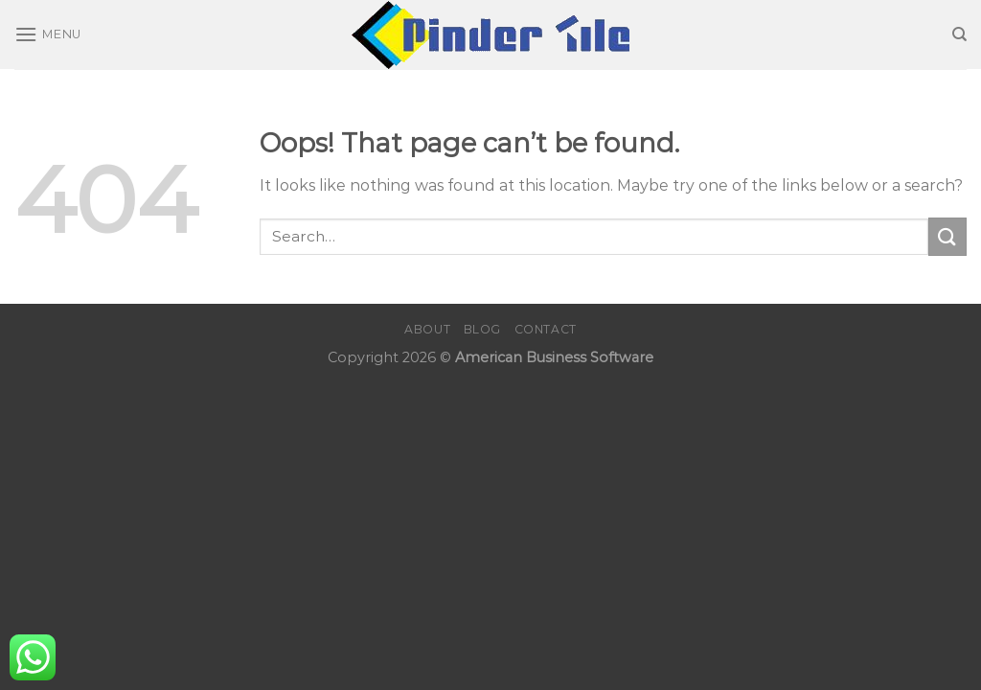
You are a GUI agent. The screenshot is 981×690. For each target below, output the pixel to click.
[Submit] (947, 236)
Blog (482, 329)
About (427, 329)
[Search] (959, 34)
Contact (545, 329)
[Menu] (47, 34)
